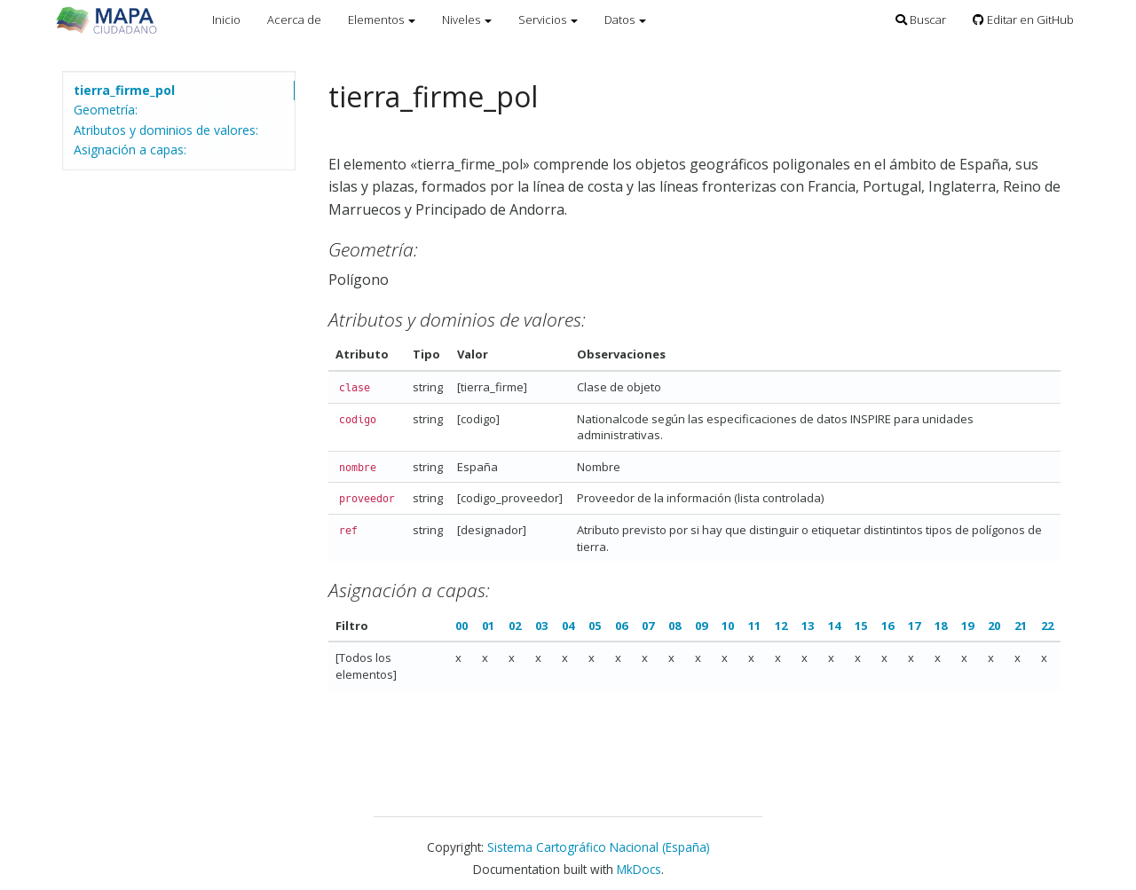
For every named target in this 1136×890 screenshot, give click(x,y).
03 (541, 626)
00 (461, 626)
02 (515, 626)
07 (648, 626)
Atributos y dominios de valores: (166, 130)
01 (488, 626)
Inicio (226, 20)
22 (1047, 626)
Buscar (920, 20)
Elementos (381, 20)
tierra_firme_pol (124, 90)
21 (1020, 626)
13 (807, 626)
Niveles (467, 20)
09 (701, 626)
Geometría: (106, 109)
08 (674, 626)
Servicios (548, 20)
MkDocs (639, 869)
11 (754, 626)
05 (594, 626)
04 (568, 626)
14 (834, 626)
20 (994, 626)
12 (781, 626)
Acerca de (294, 20)
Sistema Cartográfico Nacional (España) (598, 847)
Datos (625, 20)
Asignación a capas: (130, 149)
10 (728, 626)
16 (887, 626)
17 (914, 626)
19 (967, 626)
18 (941, 626)
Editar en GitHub (1023, 20)
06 (621, 626)
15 (861, 626)
